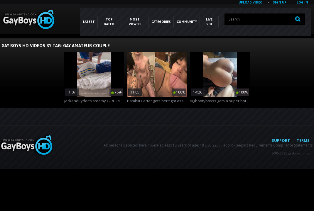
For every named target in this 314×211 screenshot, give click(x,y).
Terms (303, 140)
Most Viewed (135, 22)
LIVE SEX (209, 22)
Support (281, 140)
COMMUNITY (187, 21)
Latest (89, 21)
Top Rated (109, 22)
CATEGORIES (161, 21)
